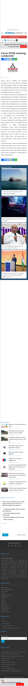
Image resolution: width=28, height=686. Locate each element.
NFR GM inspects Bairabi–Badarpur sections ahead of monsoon (18, 489)
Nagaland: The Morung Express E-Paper (17, 425)
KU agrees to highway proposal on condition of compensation (18, 482)
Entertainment (5, 606)
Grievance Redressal (7, 625)
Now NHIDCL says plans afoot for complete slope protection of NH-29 (17, 439)
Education (3, 604)
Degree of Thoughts (6, 595)
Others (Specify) (7, 519)
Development (4, 597)
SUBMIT (5, 535)
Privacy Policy (5, 623)
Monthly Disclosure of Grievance (10, 628)
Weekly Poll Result (21, 534)
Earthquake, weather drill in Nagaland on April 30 (16, 446)
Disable (3, 598)
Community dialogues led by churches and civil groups (13, 510)
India (2, 77)
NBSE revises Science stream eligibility (16, 453)
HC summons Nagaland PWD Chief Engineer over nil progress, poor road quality (18, 466)
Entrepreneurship (5, 608)
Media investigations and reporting (13, 517)
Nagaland (11, 428)
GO (3, 641)
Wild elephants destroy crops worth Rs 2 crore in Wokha (16, 431)
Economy (3, 600)
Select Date (4, 636)
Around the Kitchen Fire (7, 589)
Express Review (5, 611)
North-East (11, 491)
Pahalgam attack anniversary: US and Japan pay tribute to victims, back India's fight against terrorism (13, 275)
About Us (4, 621)
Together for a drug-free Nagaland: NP (15, 459)
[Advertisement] (14, 14)
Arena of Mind (4, 587)
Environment (4, 610)
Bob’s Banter (4, 591)
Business (3, 593)
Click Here (23, 46)
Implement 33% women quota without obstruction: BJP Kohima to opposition (17, 475)
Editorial (3, 602)
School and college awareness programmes (11, 514)
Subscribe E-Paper (14, 37)
